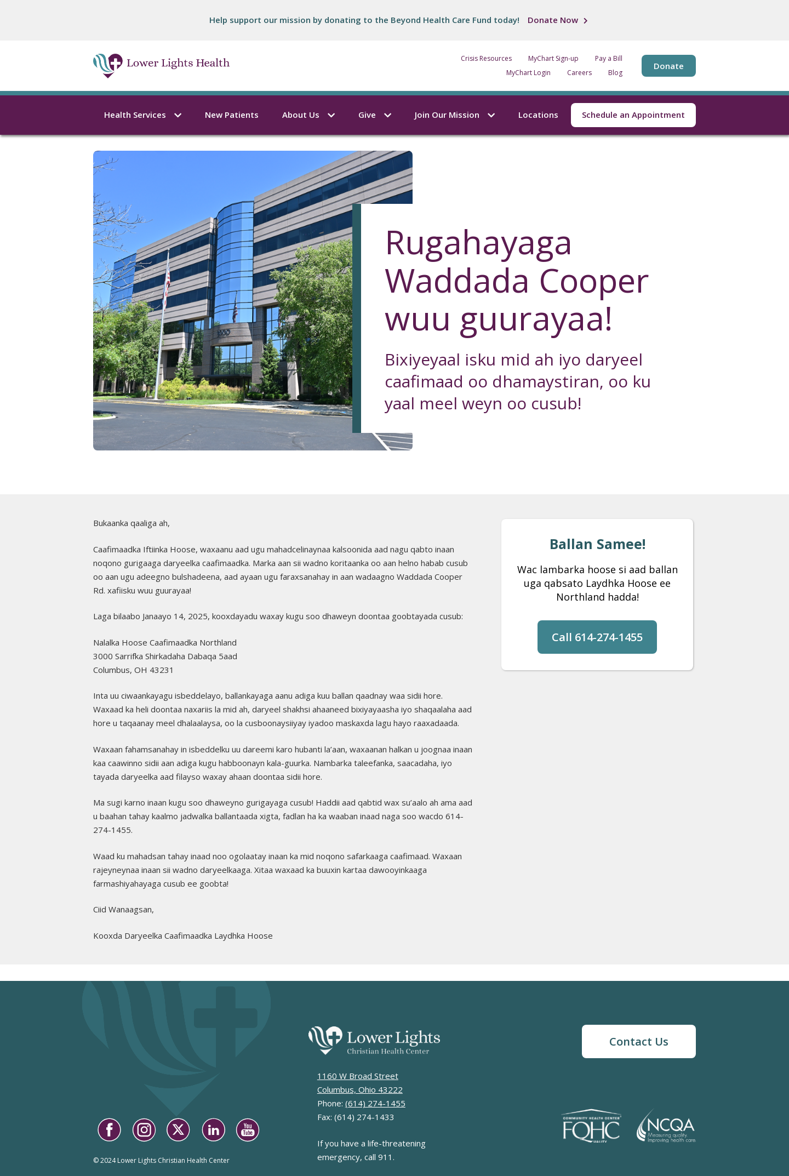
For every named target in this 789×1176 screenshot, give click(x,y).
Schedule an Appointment (633, 114)
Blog (615, 72)
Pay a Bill (608, 58)
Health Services (142, 114)
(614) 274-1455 (375, 1103)
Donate (669, 65)
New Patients (232, 114)
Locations (538, 114)
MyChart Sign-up (553, 58)
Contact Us (638, 1041)
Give (374, 114)
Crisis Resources (486, 58)
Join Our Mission (455, 114)
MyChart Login (528, 72)
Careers (579, 72)
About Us (308, 114)
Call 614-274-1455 (597, 637)
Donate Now (553, 19)
